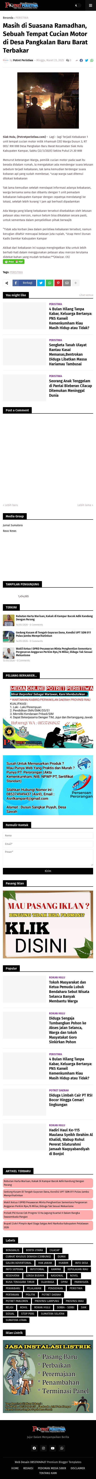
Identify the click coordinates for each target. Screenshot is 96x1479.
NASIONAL (57, 1275)
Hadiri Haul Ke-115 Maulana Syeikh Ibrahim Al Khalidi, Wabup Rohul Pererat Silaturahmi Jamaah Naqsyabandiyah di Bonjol (71, 1142)
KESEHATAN (12, 1275)
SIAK (83, 1307)
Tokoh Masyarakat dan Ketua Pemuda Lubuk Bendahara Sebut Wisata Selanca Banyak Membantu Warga (69, 992)
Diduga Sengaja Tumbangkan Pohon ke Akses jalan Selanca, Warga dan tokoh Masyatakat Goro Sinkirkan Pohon (67, 1030)
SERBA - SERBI (65, 1307)
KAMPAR (56, 1269)
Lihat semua (86, 295)
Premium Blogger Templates (64, 1462)
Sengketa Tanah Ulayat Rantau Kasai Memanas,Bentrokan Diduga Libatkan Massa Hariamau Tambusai (68, 354)
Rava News (9, 531)
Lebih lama (84, 505)
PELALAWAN (34, 1288)
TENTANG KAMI (48, 1473)
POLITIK (30, 1294)
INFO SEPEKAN (14, 1269)
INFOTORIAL (37, 1269)
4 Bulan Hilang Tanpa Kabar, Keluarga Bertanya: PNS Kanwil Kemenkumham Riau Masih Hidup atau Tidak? (70, 318)
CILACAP (54, 1250)
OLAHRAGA (47, 1282)
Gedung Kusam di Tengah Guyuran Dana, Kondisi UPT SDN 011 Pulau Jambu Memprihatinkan (53, 634)
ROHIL (24, 1307)
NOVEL (74, 1275)
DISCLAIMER (78, 1468)
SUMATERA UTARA (16, 1320)
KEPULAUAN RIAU (78, 1269)
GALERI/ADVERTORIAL (19, 1263)
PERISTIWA (22, 18)
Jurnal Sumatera (13, 525)
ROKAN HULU (42, 1307)
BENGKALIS (12, 1250)
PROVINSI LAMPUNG (47, 1301)
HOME (15, 1468)
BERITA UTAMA (34, 1250)
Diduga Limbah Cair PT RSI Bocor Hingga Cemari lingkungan (71, 1100)
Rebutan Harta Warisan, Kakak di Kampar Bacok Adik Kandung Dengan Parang (54, 618)
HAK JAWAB (45, 1263)
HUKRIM (63, 1263)
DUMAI (62, 1256)
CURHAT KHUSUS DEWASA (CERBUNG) (28, 1256)
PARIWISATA (81, 1282)
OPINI (64, 1282)
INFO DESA (81, 1263)
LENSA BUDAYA (35, 1275)
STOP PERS (27, 1313)
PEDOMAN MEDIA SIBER (52, 1468)
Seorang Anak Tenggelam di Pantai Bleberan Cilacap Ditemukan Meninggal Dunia (70, 388)
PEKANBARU (13, 1288)
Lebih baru (11, 505)
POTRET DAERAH (51, 1294)
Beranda (8, 18)
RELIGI (9, 1307)
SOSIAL (10, 1313)
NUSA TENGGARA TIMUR (20, 1282)
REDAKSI (28, 1468)
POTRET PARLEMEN (17, 1301)
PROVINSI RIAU (75, 1301)
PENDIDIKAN (55, 1288)
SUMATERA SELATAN (52, 1313)
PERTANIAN (12, 1294)
